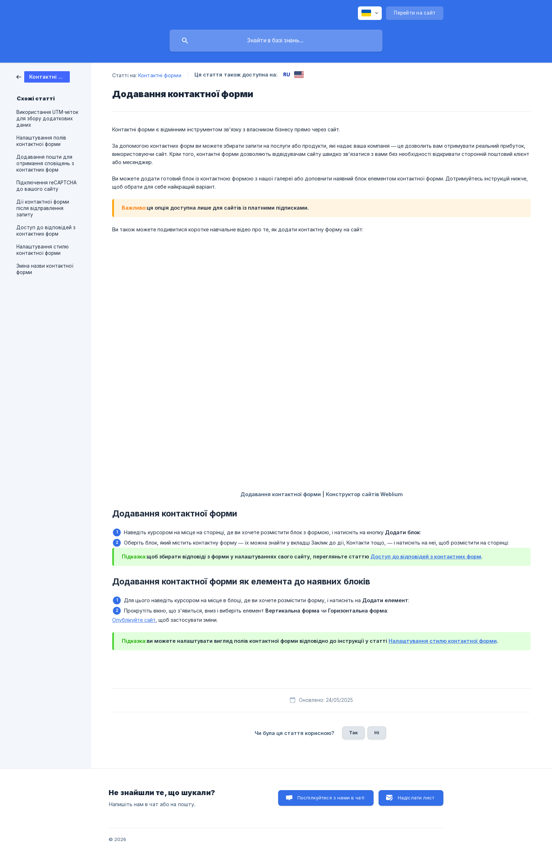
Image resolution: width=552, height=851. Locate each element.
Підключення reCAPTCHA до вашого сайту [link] (46, 186)
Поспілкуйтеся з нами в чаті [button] (330, 797)
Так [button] (353, 732)
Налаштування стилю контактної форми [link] (42, 250)
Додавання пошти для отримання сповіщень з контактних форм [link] (45, 163)
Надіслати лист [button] (416, 797)
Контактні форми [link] (159, 75)
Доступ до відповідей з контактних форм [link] (45, 231)
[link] (43, 76)
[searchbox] (276, 41)
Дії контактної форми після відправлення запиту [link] (42, 208)
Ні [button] (376, 732)
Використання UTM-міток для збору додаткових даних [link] (47, 118)
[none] (370, 13)
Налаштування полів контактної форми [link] (41, 141)
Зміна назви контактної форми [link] (44, 269)
